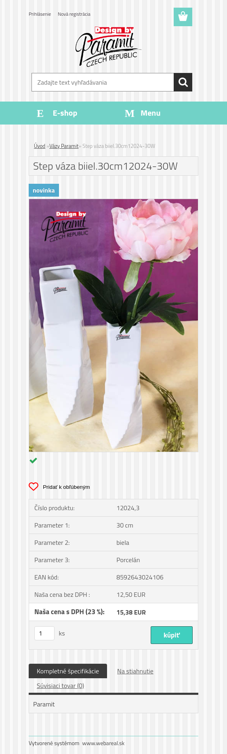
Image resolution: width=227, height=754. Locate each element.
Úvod (39, 146)
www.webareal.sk (103, 743)
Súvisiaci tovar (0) (60, 685)
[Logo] (108, 47)
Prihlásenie (40, 14)
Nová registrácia (74, 14)
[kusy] (44, 633)
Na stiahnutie (135, 671)
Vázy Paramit (63, 146)
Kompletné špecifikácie (68, 671)
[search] (183, 82)
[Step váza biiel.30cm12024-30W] (113, 202)
